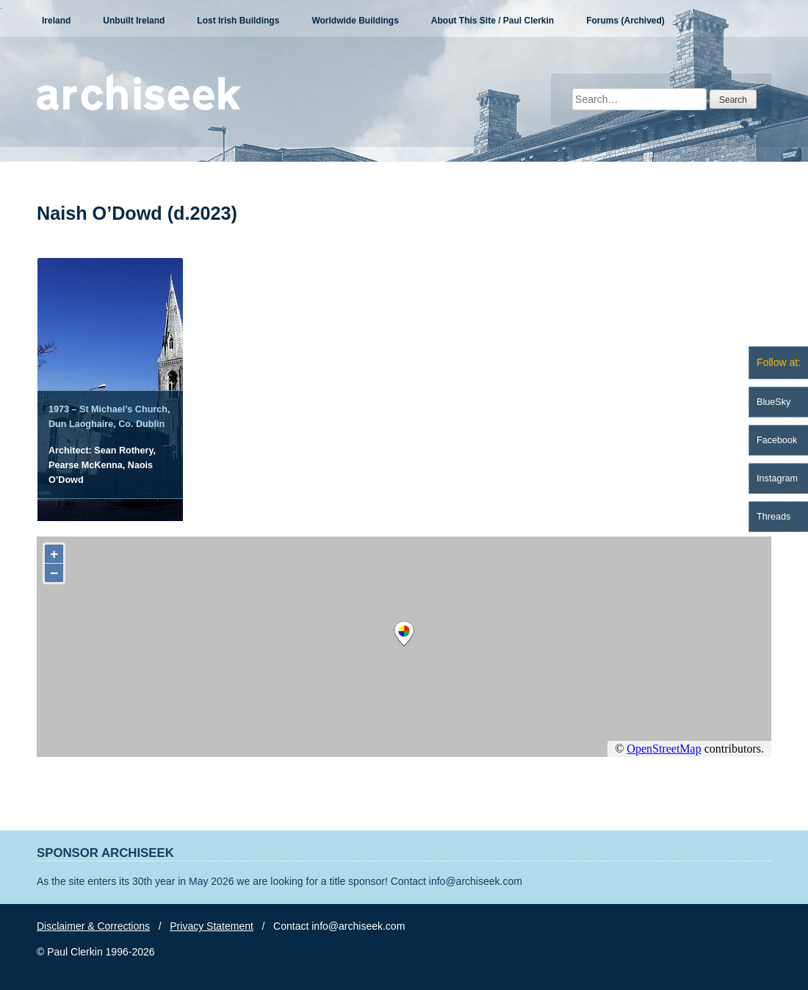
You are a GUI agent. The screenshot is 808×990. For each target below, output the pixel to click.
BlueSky (773, 402)
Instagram (777, 478)
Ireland (56, 20)
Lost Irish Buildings (238, 20)
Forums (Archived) (625, 20)
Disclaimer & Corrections (93, 926)
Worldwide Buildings (354, 20)
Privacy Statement (211, 926)
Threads (773, 517)
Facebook (777, 440)
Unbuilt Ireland (134, 20)
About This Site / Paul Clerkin (492, 20)
